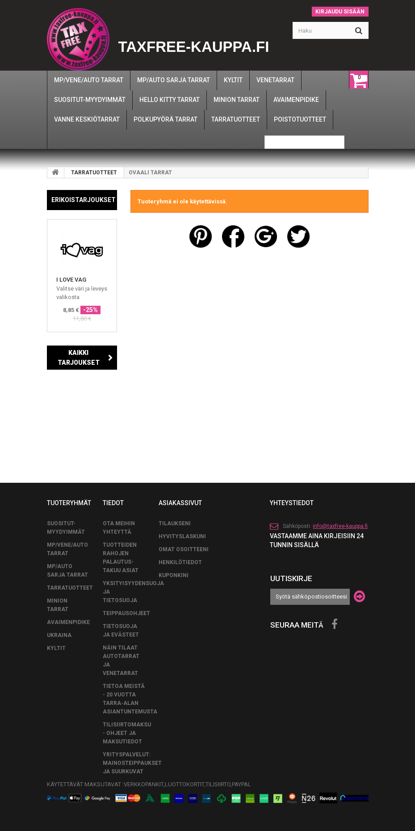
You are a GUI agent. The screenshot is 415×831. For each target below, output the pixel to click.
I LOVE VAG (71, 279)
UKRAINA (59, 635)
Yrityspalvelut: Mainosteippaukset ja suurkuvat (132, 763)
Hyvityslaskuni (182, 536)
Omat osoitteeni (184, 549)
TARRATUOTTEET (94, 172)
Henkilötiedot (180, 562)
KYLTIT (56, 648)
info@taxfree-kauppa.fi (340, 526)
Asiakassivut (180, 502)
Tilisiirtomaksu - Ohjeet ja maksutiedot (127, 733)
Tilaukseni (175, 523)
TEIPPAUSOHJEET (126, 613)
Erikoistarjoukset (83, 199)
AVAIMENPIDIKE (68, 622)
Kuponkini (174, 575)
